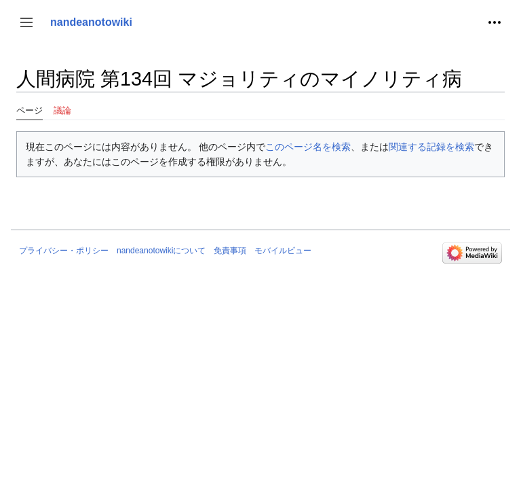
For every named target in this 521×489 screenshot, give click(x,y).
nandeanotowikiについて (161, 250)
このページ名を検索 (308, 146)
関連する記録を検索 (431, 146)
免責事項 (230, 250)
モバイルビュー (282, 250)
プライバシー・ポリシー (64, 250)
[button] (26, 22)
